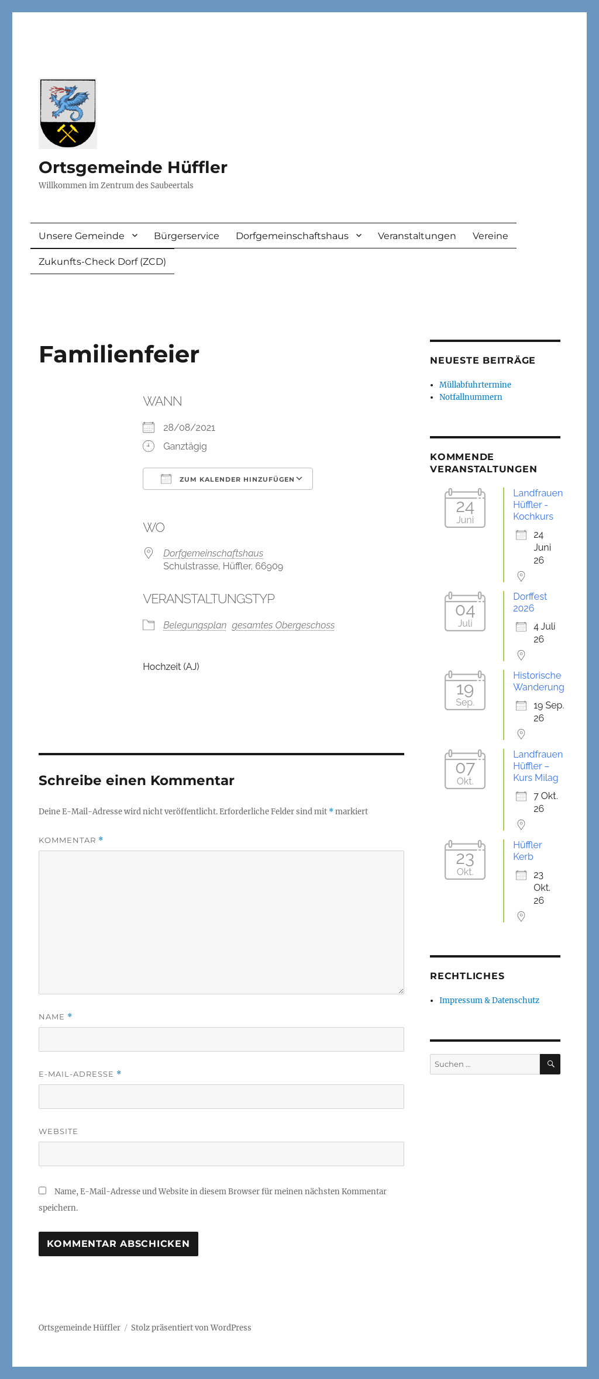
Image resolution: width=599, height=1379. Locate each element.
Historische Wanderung (538, 681)
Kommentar (71, 840)
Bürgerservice (186, 235)
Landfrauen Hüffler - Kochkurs (538, 505)
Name (56, 1017)
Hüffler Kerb (527, 850)
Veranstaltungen (417, 235)
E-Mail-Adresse (80, 1074)
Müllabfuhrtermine (475, 385)
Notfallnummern (470, 397)
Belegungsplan (194, 625)
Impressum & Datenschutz (489, 1000)
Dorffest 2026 (530, 602)
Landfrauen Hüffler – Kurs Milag (538, 766)
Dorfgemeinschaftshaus (292, 235)
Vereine (490, 235)
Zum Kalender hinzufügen (228, 479)
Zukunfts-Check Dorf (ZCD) (102, 261)
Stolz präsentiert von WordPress (191, 1328)
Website (58, 1131)
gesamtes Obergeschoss (283, 625)
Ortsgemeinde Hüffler (133, 167)
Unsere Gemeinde (82, 235)
